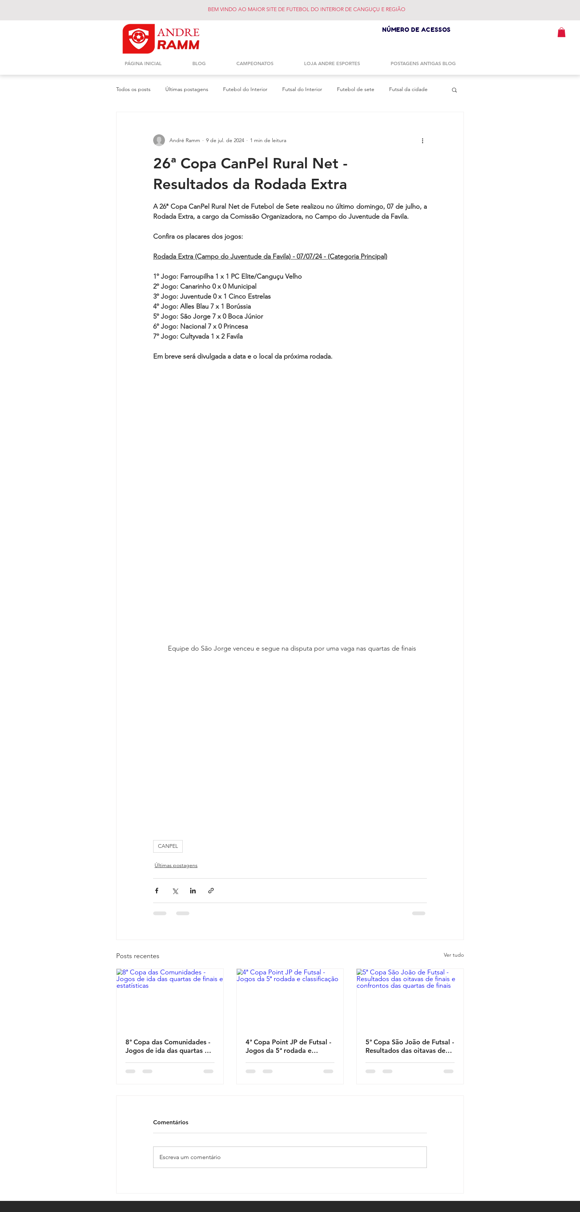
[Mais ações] (422, 140)
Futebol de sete (355, 89)
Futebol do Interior (245, 89)
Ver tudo (454, 954)
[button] (561, 32)
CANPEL (168, 846)
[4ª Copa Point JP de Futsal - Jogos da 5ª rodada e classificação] (290, 999)
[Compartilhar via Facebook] (156, 890)
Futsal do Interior (302, 89)
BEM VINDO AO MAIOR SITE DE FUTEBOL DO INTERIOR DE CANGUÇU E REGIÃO (306, 9)
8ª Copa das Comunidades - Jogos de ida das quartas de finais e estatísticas (168, 1046)
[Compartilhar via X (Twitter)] (174, 890)
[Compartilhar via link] (211, 890)
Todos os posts (133, 89)
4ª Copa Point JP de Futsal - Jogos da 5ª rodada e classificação (288, 1046)
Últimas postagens (186, 89)
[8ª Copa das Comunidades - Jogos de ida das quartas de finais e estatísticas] (170, 999)
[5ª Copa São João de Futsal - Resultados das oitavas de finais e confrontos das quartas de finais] (410, 999)
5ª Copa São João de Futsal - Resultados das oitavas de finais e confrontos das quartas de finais (409, 1046)
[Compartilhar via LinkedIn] (192, 890)
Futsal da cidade (408, 89)
